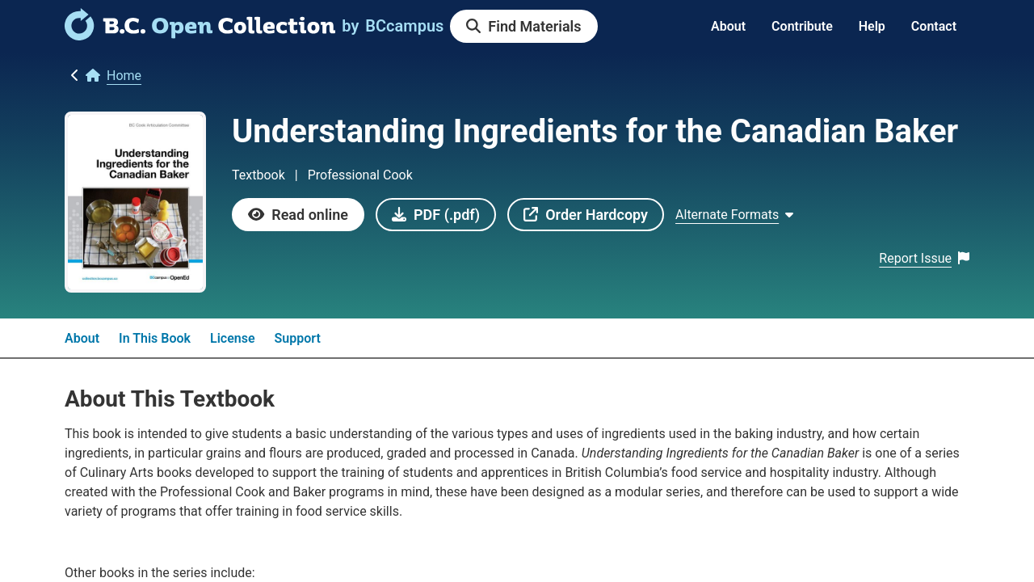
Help (872, 26)
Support (298, 338)
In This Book (155, 338)
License (232, 338)
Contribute (802, 26)
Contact (933, 26)
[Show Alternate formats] (734, 215)
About (728, 26)
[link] (200, 34)
